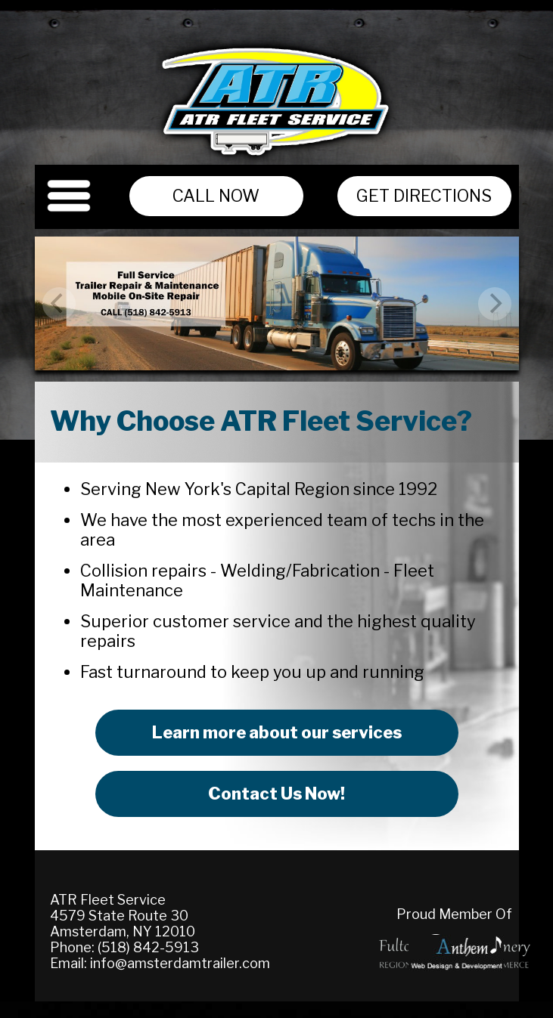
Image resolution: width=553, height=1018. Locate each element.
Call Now (215, 196)
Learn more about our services (277, 732)
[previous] (59, 303)
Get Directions (424, 196)
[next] (494, 303)
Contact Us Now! (276, 793)
